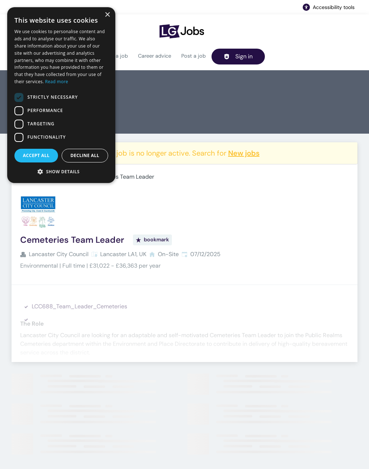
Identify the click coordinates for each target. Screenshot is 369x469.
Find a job (116, 56)
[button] (61, 171)
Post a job (193, 56)
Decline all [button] (85, 155)
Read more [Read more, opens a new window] (56, 82)
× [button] (107, 15)
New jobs (243, 153)
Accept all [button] (36, 155)
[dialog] (61, 95)
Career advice (154, 56)
